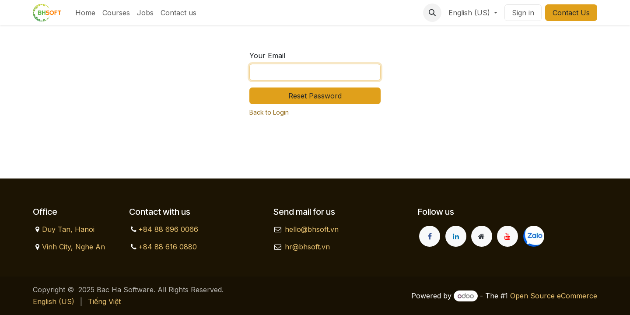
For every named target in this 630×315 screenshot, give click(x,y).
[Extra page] (481, 236)
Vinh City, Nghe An (73, 246)
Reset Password (315, 95)
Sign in (523, 12)
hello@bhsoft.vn (312, 229)
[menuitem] (85, 12)
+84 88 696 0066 (168, 229)
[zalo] (533, 236)
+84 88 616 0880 (167, 246)
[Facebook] (429, 236)
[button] (432, 13)
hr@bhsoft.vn (307, 246)
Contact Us (571, 12)
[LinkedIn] (455, 236)
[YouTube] (507, 236)
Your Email (267, 55)
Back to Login (269, 112)
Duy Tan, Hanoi (68, 229)
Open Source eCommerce (553, 295)
